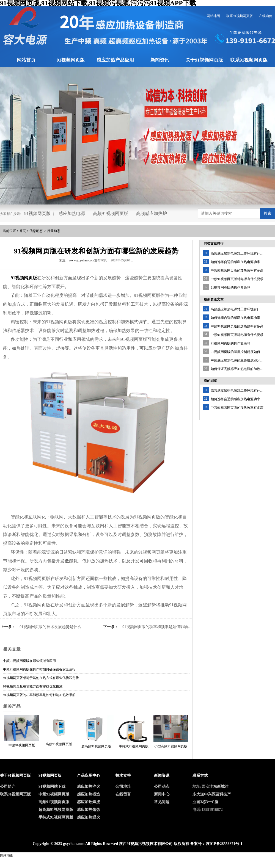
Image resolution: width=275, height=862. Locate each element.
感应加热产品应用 (115, 60)
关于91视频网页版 (204, 60)
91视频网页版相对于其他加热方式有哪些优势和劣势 (41, 678)
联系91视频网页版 (239, 16)
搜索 (267, 213)
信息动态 (36, 231)
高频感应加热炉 (151, 213)
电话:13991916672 (208, 810)
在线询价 (265, 16)
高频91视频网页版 (110, 213)
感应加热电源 (72, 213)
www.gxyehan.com (81, 260)
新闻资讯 (159, 60)
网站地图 (213, 16)
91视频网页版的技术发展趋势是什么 (50, 627)
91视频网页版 (71, 60)
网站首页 (26, 60)
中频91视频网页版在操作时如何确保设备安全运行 (39, 669)
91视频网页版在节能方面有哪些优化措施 (32, 686)
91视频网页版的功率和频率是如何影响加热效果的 (157, 627)
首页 (22, 231)
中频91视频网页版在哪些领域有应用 (29, 661)
